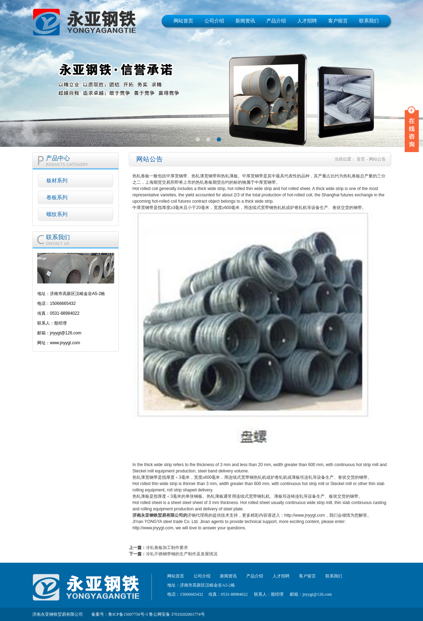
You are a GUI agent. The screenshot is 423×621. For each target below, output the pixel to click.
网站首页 (183, 21)
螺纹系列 (56, 214)
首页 (361, 159)
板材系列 (56, 180)
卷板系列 (56, 197)
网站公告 (377, 159)
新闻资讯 (245, 21)
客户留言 (338, 21)
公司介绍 (214, 21)
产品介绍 (276, 21)
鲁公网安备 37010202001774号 (177, 614)
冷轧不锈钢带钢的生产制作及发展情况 (181, 553)
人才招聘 (307, 21)
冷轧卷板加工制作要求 (167, 547)
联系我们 (369, 21)
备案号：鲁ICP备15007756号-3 (119, 614)
